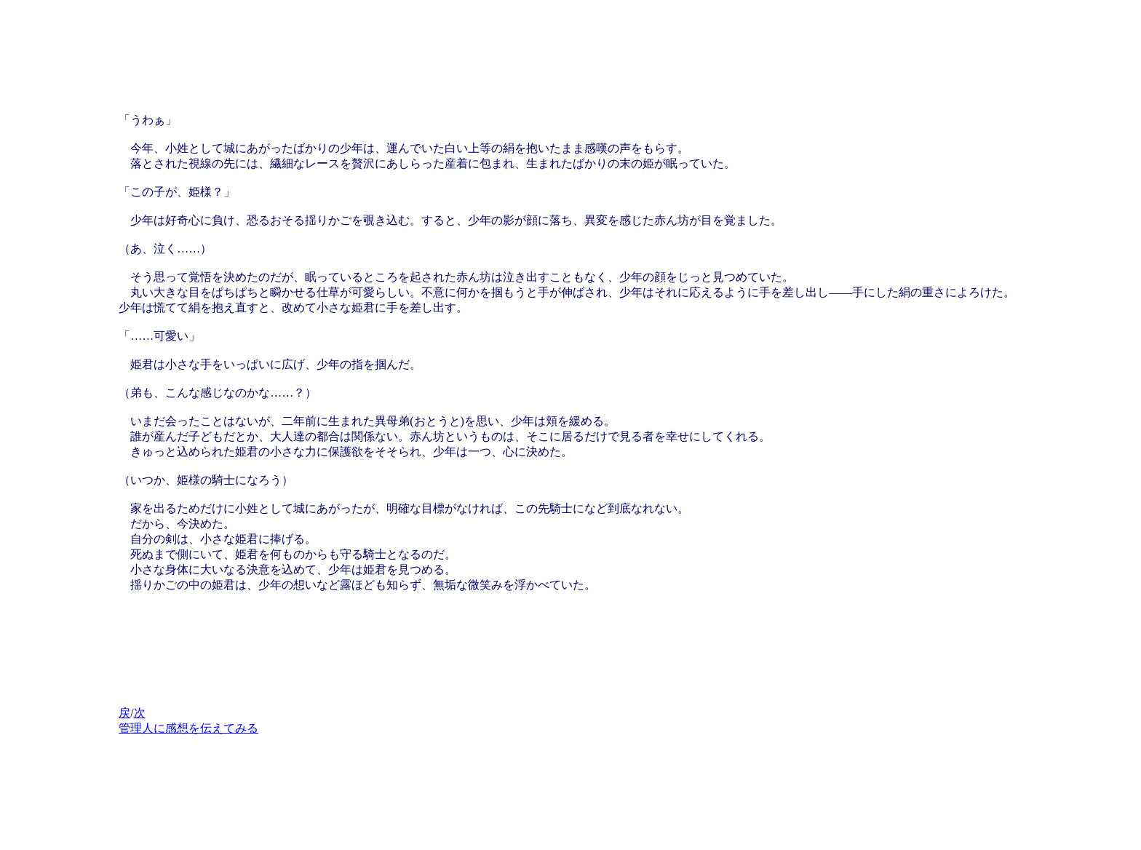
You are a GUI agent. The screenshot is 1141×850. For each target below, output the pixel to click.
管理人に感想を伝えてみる (188, 728)
